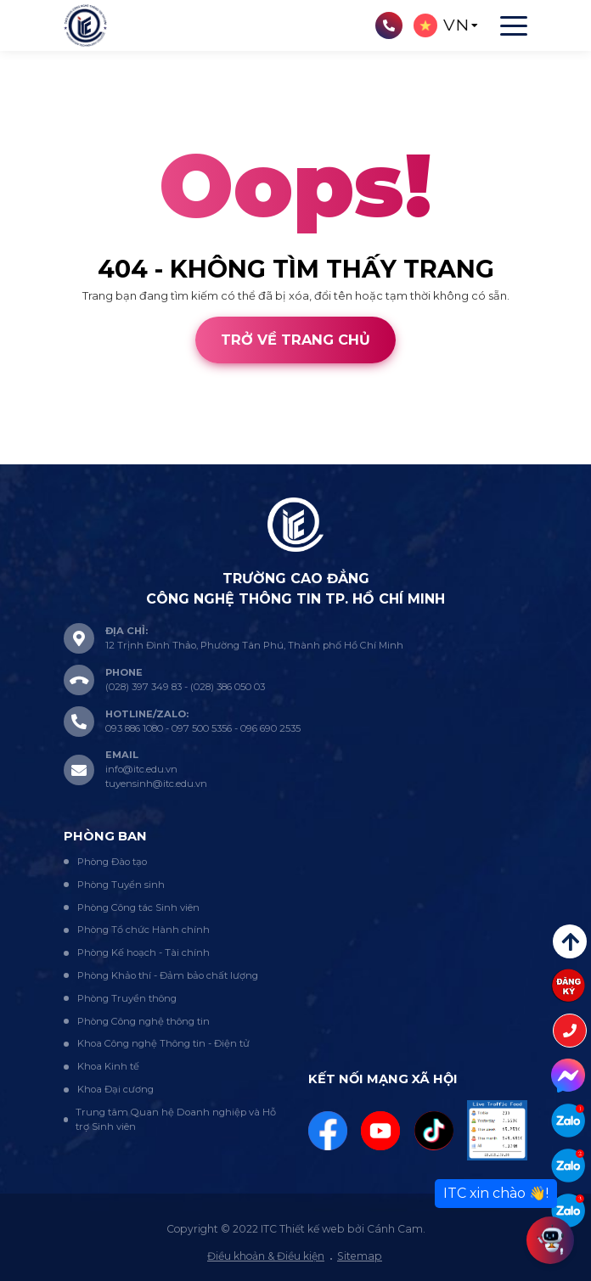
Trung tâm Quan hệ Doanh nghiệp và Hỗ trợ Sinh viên (176, 1119)
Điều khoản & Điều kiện (265, 1256)
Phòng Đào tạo (112, 862)
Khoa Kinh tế (108, 1066)
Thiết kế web (35, 456)
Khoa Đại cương (115, 1089)
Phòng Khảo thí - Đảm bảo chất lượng (167, 975)
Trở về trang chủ (295, 339)
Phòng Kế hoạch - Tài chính (143, 952)
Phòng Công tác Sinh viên (138, 907)
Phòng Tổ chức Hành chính (143, 929)
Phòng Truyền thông (127, 998)
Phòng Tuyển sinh (121, 885)
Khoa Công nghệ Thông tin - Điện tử (163, 1043)
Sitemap (359, 1256)
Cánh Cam (120, 456)
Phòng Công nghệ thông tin (143, 1021)
